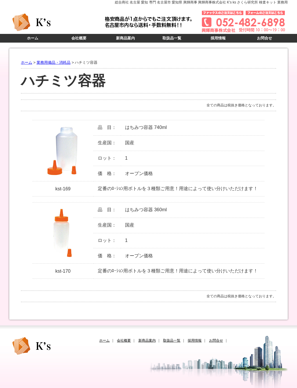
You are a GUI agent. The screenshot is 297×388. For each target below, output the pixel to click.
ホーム (32, 38)
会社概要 (78, 38)
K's (55, 22)
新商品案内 (125, 38)
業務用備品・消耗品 (53, 62)
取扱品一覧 (171, 38)
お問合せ (264, 38)
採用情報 (218, 38)
